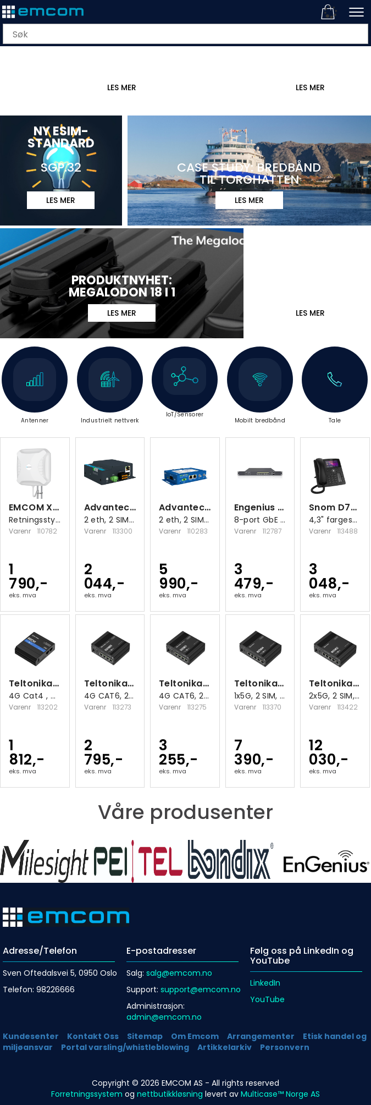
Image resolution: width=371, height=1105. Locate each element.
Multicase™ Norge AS (280, 1093)
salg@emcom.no (179, 972)
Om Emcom (195, 1036)
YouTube (267, 999)
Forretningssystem (87, 1093)
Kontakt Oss (93, 1036)
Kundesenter (31, 1036)
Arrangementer (261, 1036)
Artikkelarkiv (224, 1047)
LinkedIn (265, 982)
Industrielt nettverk (110, 391)
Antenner (34, 391)
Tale (334, 391)
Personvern (284, 1047)
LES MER (310, 87)
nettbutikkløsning (170, 1093)
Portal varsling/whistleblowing (125, 1047)
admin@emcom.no (164, 1016)
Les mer (121, 87)
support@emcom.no (200, 989)
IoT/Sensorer (184, 388)
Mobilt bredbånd (260, 391)
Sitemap (145, 1036)
